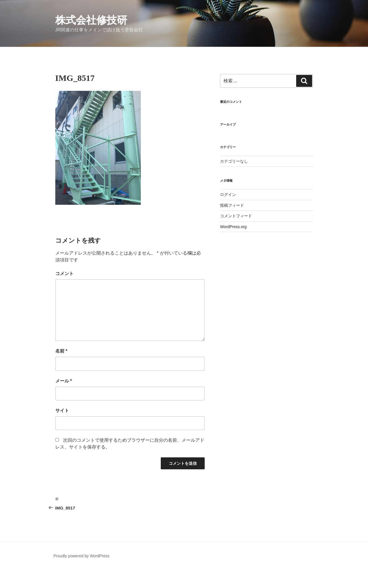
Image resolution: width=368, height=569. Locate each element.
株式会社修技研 (91, 20)
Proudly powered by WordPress (82, 556)
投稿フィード (232, 205)
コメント (64, 273)
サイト (62, 410)
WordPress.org (233, 226)
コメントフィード (236, 216)
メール (63, 380)
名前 (61, 351)
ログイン (228, 194)
